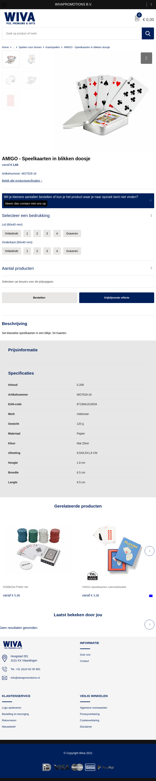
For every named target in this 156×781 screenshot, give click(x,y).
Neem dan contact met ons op (25, 202)
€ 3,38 (90, 594)
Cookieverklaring (90, 719)
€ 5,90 (11, 594)
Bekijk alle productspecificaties (22, 179)
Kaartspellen (53, 47)
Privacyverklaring (90, 713)
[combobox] (72, 33)
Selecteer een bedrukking (26, 214)
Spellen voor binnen (30, 47)
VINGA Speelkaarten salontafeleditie (104, 585)
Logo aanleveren (12, 706)
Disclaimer (86, 725)
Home (5, 47)
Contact (84, 659)
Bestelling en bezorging (16, 713)
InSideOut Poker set (15, 585)
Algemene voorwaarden (94, 706)
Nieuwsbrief (9, 725)
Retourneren (9, 719)
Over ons (85, 653)
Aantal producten (18, 266)
